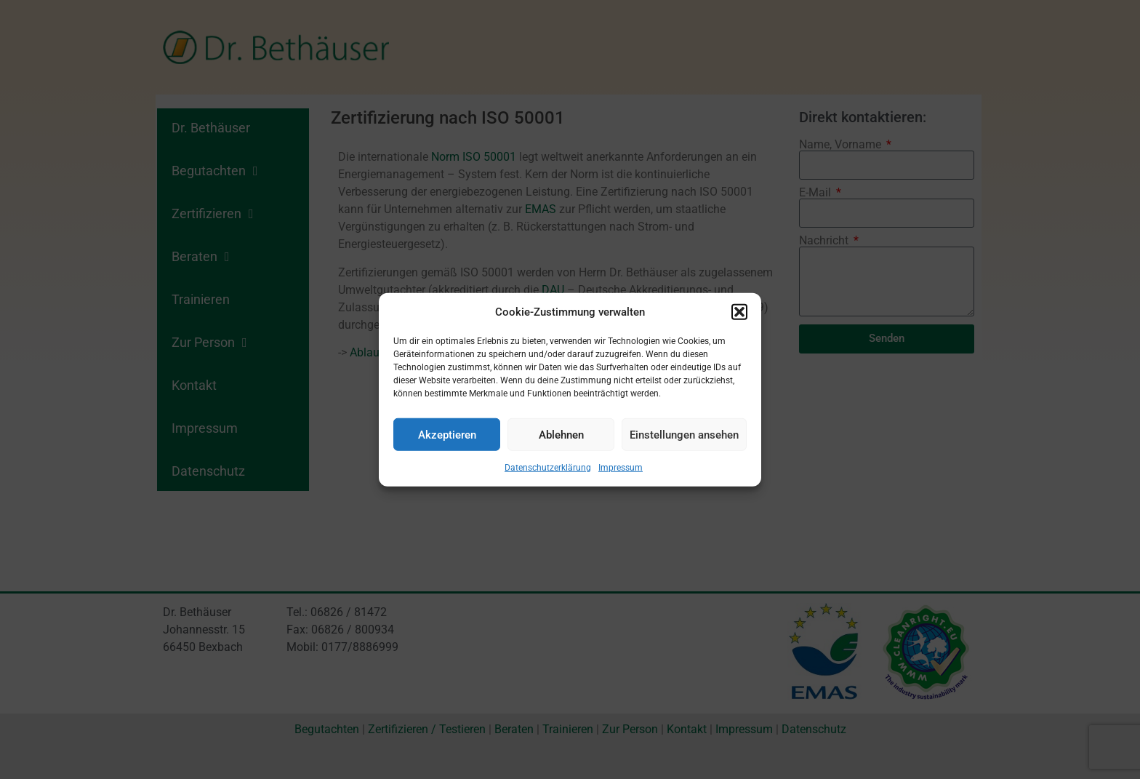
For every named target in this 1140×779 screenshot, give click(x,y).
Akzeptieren (447, 434)
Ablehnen (561, 434)
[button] (739, 312)
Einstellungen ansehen (684, 434)
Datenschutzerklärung (548, 468)
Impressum (620, 468)
